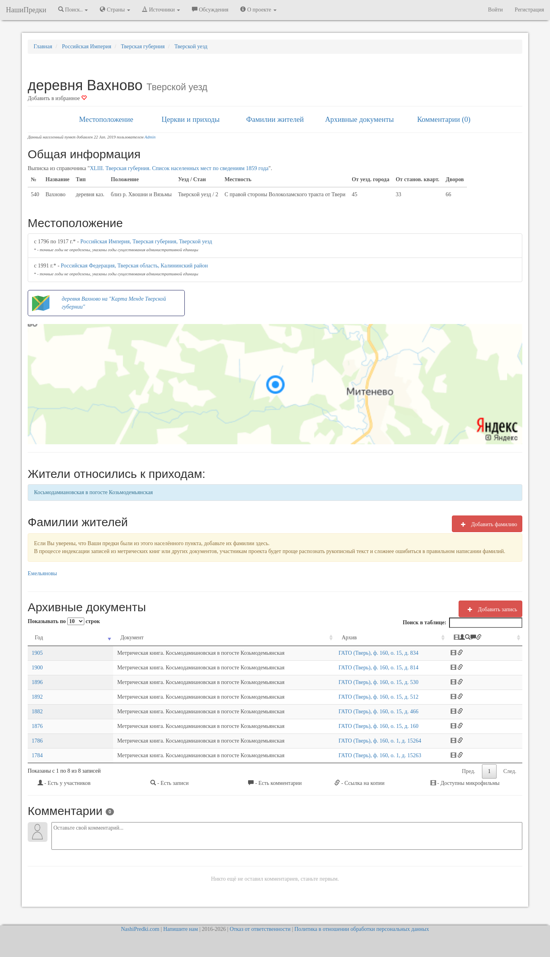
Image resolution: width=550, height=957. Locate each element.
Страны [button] (115, 9)
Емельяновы (42, 573)
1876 (37, 726)
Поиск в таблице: (462, 623)
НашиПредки (26, 10)
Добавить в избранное (57, 98)
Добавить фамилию (487, 524)
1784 (37, 755)
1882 (37, 711)
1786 (37, 741)
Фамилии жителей (275, 119)
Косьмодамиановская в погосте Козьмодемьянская (93, 492)
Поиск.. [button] (73, 9)
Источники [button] (161, 9)
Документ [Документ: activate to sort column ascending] (80, 638)
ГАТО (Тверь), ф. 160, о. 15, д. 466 (368, 711)
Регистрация (529, 10)
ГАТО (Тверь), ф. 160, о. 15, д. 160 (368, 726)
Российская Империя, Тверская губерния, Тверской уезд (146, 241)
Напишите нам (180, 929)
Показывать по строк (64, 621)
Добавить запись (490, 609)
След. (509, 771)
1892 (37, 697)
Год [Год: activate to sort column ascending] (39, 638)
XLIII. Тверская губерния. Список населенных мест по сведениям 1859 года (179, 168)
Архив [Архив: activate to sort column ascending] (338, 638)
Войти (495, 10)
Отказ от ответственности (259, 929)
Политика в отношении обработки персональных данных (361, 929)
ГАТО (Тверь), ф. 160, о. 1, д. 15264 (369, 741)
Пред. (468, 771)
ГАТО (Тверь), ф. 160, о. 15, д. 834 (368, 653)
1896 (37, 682)
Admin (150, 137)
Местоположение (106, 119)
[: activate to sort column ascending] (490, 638)
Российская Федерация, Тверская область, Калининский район (134, 266)
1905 (37, 653)
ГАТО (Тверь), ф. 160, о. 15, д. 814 (368, 668)
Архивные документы (359, 119)
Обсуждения (210, 9)
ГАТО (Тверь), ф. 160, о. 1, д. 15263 (369, 755)
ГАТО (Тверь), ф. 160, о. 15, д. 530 (368, 682)
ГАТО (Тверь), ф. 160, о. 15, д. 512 (368, 697)
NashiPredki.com (140, 929)
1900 (37, 668)
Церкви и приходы (190, 119)
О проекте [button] (258, 9)
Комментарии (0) (443, 119)
